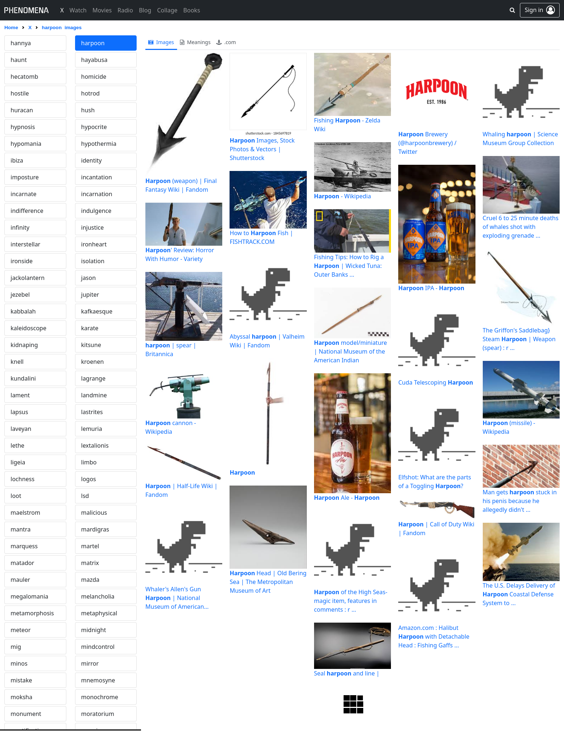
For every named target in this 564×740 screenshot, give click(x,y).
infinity (20, 227)
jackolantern (27, 278)
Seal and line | (347, 673)
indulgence (96, 211)
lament (20, 395)
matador (22, 563)
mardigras (95, 529)
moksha (21, 697)
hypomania (26, 144)
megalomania (29, 596)
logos (88, 479)
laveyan (21, 429)
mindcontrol (98, 647)
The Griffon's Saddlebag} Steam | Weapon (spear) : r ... (519, 339)
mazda (90, 580)
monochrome (99, 697)
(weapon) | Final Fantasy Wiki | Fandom (181, 185)
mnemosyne (98, 680)
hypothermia (99, 144)
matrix (90, 563)
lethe (17, 445)
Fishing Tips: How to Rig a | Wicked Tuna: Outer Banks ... (349, 266)
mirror (90, 663)
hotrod (90, 93)
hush (88, 110)
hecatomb (24, 77)
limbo (89, 462)
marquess (24, 546)
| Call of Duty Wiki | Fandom (436, 528)
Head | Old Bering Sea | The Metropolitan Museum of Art (268, 582)
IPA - (431, 288)
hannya (21, 43)
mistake (21, 680)
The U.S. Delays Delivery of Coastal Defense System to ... (519, 594)
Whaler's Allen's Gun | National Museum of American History (174, 598)
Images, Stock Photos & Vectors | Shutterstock (262, 149)
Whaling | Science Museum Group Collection (520, 138)
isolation (93, 261)
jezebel (20, 295)
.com (226, 42)
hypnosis (23, 127)
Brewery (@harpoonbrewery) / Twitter (427, 143)
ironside (22, 261)
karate (90, 328)
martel (90, 546)
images (161, 42)
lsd (85, 496)
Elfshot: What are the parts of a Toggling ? (434, 481)
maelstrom (25, 513)
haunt (19, 60)
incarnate (23, 194)
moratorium (97, 714)
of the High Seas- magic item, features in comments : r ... (350, 601)
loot (16, 496)
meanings (195, 42)
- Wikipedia (342, 196)
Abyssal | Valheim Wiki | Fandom (267, 340)
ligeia (18, 462)
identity (91, 160)
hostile (20, 93)
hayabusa (94, 60)
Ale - (347, 498)
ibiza (17, 160)
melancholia (97, 596)
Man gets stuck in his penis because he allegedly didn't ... (520, 501)
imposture (25, 177)
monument (26, 714)
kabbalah (23, 311)
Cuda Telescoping (435, 382)
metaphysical (99, 613)
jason (88, 278)
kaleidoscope (28, 328)
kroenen (92, 362)
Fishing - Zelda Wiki (347, 124)
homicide (93, 77)
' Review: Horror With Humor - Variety (179, 254)
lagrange (93, 378)
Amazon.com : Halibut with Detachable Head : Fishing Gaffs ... (433, 636)
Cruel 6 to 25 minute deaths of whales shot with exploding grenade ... (521, 226)
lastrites (92, 412)
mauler (20, 580)
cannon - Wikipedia (170, 427)
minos (19, 663)
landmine (94, 395)
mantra (21, 529)
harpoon (93, 43)
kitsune (91, 345)
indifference (27, 211)
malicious (94, 513)
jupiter (90, 295)
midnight (93, 630)
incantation (96, 177)
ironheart (94, 244)
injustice (92, 227)
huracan (22, 110)
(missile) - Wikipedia (509, 427)
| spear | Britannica (170, 349)
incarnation (97, 194)
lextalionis (95, 445)
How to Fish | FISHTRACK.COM (261, 237)
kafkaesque (97, 311)
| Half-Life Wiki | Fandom (181, 490)
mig (16, 647)
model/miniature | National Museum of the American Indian (350, 351)
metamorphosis (32, 613)
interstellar (25, 244)
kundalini (23, 378)
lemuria (91, 429)
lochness (23, 479)
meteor (21, 630)
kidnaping (24, 345)
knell (17, 362)
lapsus (19, 412)
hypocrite (94, 127)
